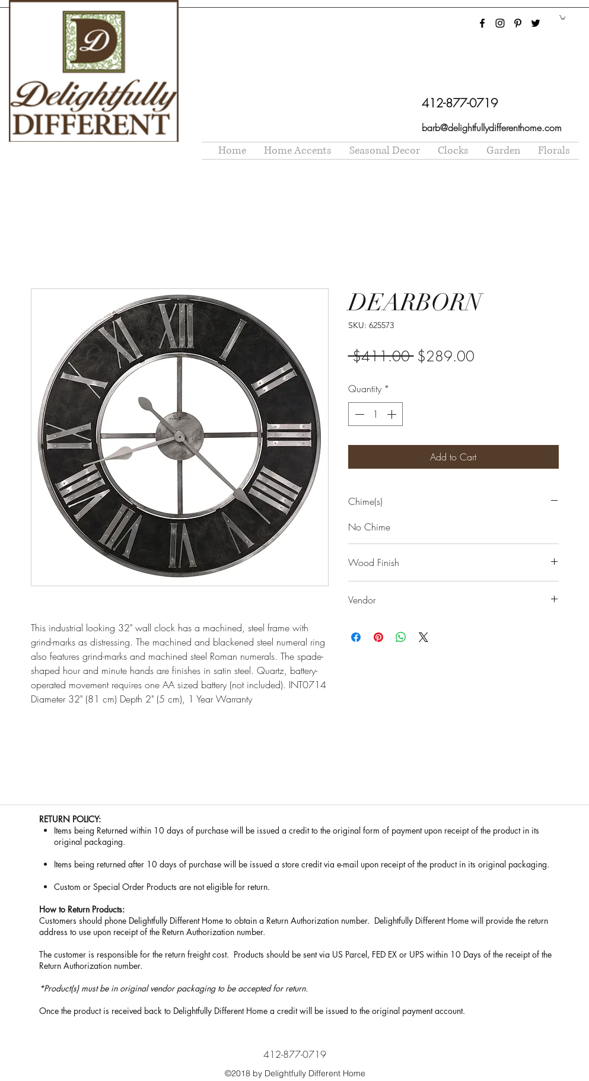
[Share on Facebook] (356, 637)
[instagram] (500, 23)
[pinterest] (518, 23)
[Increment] (392, 414)
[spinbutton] (375, 414)
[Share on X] (423, 637)
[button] (562, 17)
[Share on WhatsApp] (401, 637)
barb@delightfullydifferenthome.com (492, 127)
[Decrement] (358, 414)
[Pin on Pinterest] (378, 637)
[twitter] (536, 23)
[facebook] (482, 23)
